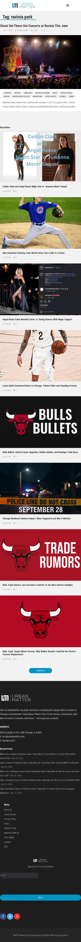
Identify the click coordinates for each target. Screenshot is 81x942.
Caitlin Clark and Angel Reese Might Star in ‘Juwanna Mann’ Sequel (35, 186)
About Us (8, 810)
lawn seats (28, 93)
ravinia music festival (21, 96)
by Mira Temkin (22, 30)
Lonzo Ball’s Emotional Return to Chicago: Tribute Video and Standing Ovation (40, 385)
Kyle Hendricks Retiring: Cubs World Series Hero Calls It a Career (34, 253)
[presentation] (19, 886)
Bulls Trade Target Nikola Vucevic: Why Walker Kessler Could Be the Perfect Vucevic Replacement (39, 653)
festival (17, 93)
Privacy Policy (10, 819)
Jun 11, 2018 (8, 30)
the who (62, 96)
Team (6, 823)
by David (7, 191)
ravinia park (37, 96)
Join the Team (10, 828)
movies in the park (43, 93)
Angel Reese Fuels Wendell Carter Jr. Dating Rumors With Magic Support (37, 319)
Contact (7, 842)
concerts (7, 93)
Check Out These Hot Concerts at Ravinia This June (34, 26)
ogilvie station (66, 93)
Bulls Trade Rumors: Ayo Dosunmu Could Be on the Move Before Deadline (38, 585)
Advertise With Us (11, 833)
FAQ (5, 846)
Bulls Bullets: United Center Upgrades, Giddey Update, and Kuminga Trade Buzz (40, 452)
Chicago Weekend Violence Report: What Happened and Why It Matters (37, 518)
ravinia (6, 96)
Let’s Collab (9, 837)
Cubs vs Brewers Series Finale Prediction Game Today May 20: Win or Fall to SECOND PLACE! (40, 780)
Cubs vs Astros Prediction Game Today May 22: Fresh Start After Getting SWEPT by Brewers (39, 763)
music (55, 93)
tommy (71, 96)
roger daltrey (50, 96)
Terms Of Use (10, 814)
